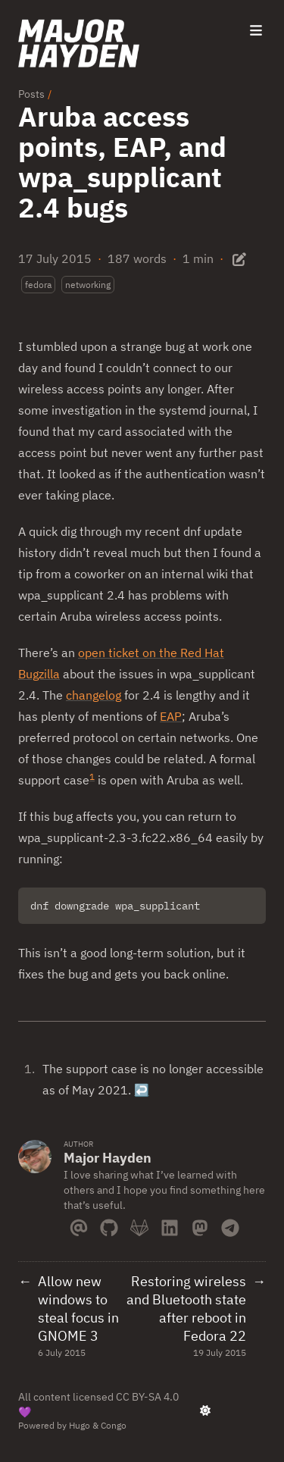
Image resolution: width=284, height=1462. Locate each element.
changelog (93, 695)
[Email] (79, 1225)
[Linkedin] (169, 1225)
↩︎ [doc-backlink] (141, 1089)
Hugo (79, 1425)
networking (88, 284)
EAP (171, 716)
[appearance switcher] (205, 1410)
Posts (31, 94)
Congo (113, 1425)
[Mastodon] (200, 1225)
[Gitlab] (139, 1225)
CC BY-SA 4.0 (147, 1397)
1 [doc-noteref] (92, 776)
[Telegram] (230, 1225)
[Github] (109, 1225)
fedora (38, 284)
